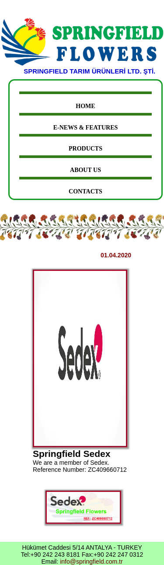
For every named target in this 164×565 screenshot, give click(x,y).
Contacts (85, 191)
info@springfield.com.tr (91, 561)
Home (85, 106)
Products (85, 148)
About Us (85, 170)
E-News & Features (85, 127)
